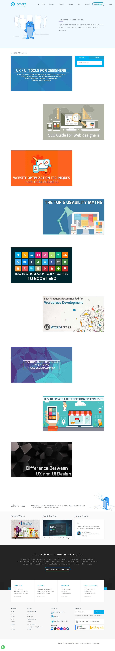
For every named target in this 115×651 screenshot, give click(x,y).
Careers (13, 628)
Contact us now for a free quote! (57, 573)
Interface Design (31, 628)
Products (61, 4)
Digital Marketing (31, 623)
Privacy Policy (95, 647)
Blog (79, 4)
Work (43, 4)
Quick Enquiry (98, 4)
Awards (71, 4)
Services (51, 4)
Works (12, 623)
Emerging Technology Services (35, 630)
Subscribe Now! (99, 616)
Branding (29, 625)
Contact (87, 4)
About (12, 618)
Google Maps (17, 600)
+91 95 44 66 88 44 (59, 625)
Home (12, 615)
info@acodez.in (58, 616)
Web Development (31, 615)
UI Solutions (30, 633)
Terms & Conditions (85, 647)
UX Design (29, 618)
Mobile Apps (30, 620)
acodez (55, 621)
